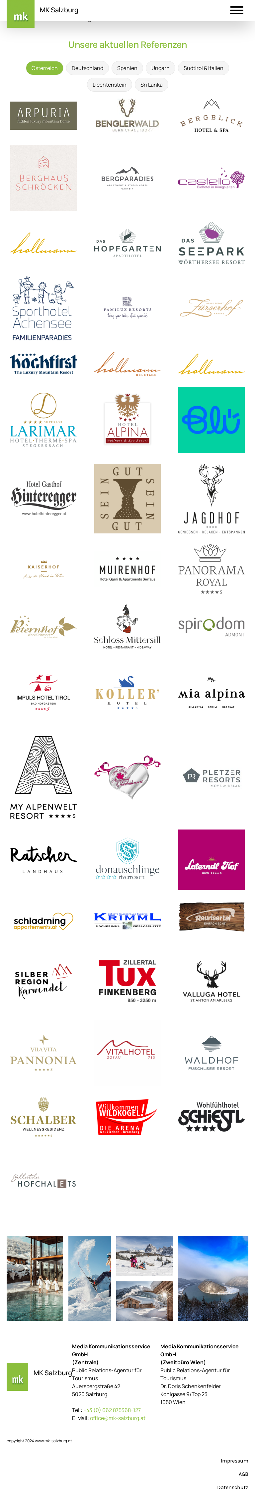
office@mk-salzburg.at (117, 1418)
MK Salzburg (59, 9)
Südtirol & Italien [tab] (203, 68)
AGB (243, 1474)
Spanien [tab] (127, 68)
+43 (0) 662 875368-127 (112, 1410)
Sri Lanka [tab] (151, 84)
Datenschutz (232, 1487)
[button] (236, 11)
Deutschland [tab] (87, 68)
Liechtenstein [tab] (110, 84)
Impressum (234, 1461)
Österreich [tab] (45, 68)
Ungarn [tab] (160, 68)
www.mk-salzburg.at (53, 1441)
